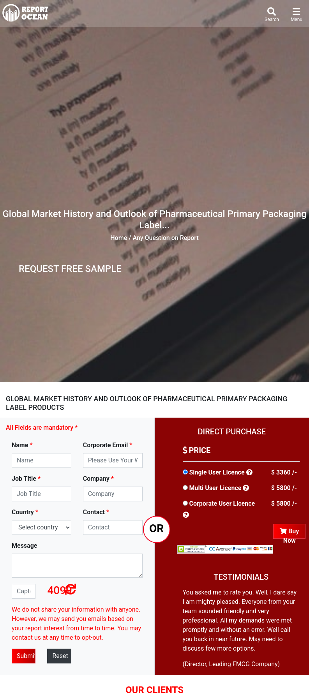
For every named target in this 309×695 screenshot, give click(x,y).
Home (118, 238)
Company (98, 478)
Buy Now (289, 533)
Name (22, 445)
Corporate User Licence (222, 503)
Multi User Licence (215, 488)
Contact (96, 512)
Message (24, 545)
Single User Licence (216, 472)
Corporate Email (107, 445)
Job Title (26, 478)
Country (25, 512)
